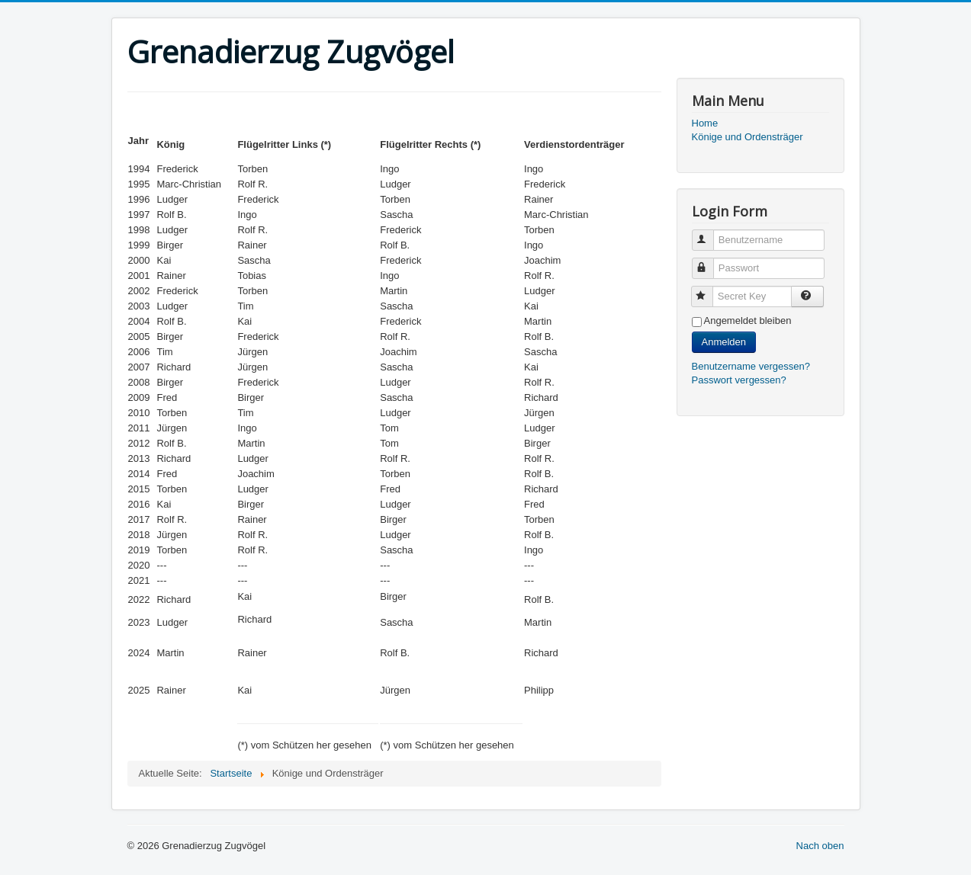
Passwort (709, 261)
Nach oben (820, 845)
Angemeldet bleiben (748, 320)
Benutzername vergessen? (751, 366)
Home (705, 123)
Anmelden (724, 342)
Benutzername (709, 233)
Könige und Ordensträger (747, 137)
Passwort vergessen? (739, 380)
